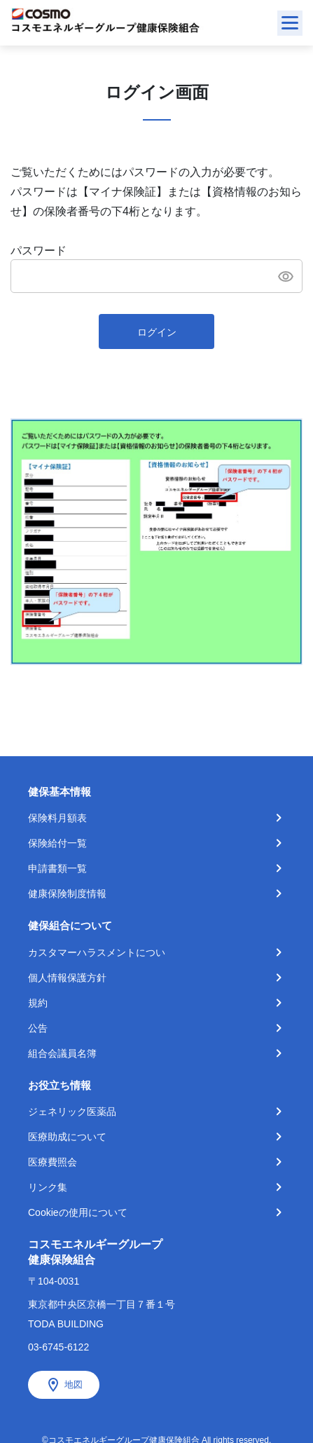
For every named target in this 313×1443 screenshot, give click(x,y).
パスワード (39, 251)
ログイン (156, 332)
